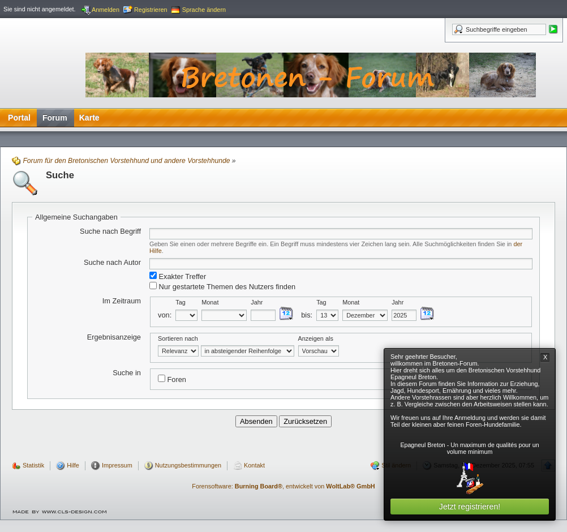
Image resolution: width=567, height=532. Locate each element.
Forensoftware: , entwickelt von (283, 486)
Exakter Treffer (177, 276)
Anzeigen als (315, 338)
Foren (172, 379)
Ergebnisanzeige (114, 337)
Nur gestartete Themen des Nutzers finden (222, 286)
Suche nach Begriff (110, 231)
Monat (209, 302)
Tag (180, 302)
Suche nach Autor (112, 262)
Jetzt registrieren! (469, 506)
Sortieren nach (178, 338)
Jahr (257, 302)
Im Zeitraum (121, 301)
